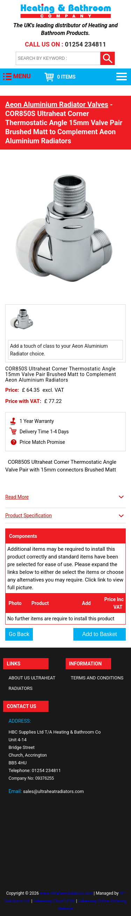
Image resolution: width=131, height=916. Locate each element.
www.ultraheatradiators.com (66, 893)
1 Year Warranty (37, 421)
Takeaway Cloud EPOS (54, 901)
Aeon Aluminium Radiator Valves (56, 104)
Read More (17, 497)
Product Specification (28, 515)
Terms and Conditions (97, 677)
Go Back (19, 634)
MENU (21, 76)
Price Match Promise (42, 442)
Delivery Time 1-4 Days (44, 431)
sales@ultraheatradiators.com (53, 791)
